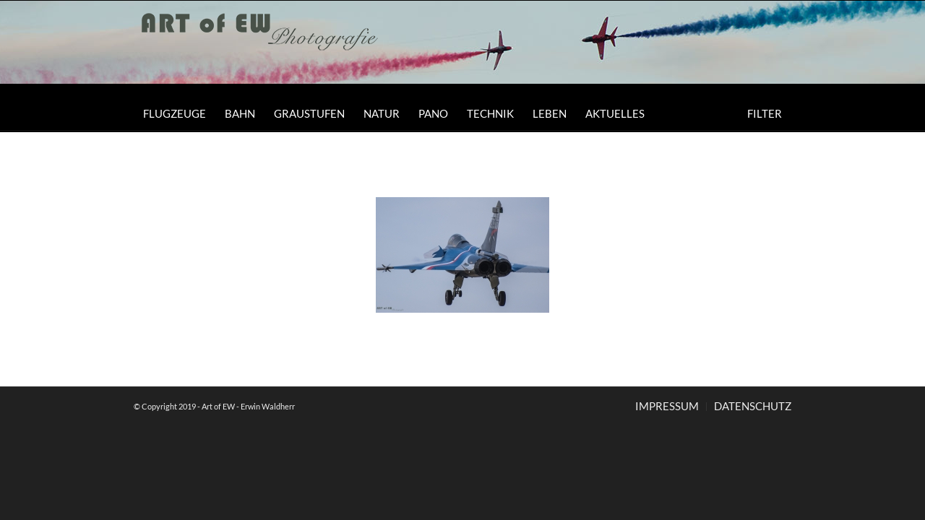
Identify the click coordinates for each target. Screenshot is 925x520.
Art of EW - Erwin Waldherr (248, 406)
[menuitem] (174, 113)
